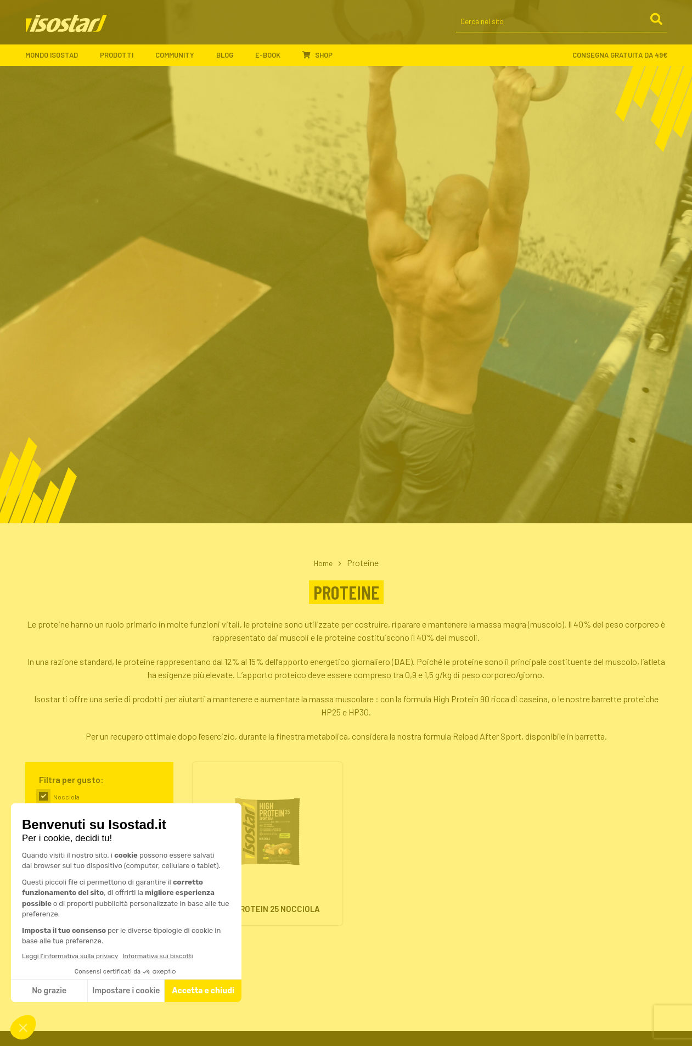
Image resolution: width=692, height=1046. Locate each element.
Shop (317, 55)
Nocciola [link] (66, 797)
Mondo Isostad (57, 55)
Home (323, 562)
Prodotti (122, 55)
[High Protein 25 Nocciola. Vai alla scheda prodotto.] (267, 847)
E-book (273, 55)
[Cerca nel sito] (561, 23)
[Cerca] (655, 22)
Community (180, 55)
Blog (230, 55)
